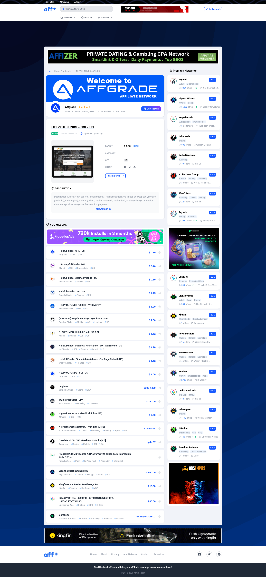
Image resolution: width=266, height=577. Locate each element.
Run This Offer (115, 176)
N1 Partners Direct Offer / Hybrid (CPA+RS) (82, 427)
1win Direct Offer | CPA (71, 399)
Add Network (130, 554)
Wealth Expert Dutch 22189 (73, 471)
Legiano (63, 386)
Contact (145, 554)
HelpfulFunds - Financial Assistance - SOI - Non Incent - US (90, 345)
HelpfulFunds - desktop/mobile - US (78, 278)
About (104, 554)
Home (57, 71)
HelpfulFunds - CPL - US (72, 250)
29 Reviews (106, 111)
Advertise (159, 554)
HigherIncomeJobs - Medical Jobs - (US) (80, 413)
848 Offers (120, 111)
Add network (213, 9)
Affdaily (77, 2)
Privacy (115, 554)
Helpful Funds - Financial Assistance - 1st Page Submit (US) (91, 359)
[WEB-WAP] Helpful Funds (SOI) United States (83, 318)
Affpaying (64, 2)
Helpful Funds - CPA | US (72, 291)
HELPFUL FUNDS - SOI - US (73, 372)
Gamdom (64, 515)
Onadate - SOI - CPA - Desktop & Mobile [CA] (82, 440)
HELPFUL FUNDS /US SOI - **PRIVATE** (80, 305)
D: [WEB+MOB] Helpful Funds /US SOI (79, 332)
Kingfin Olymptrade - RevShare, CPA (78, 484)
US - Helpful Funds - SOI (72, 264)
